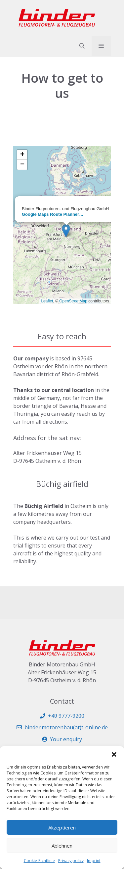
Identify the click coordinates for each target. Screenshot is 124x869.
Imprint (94, 860)
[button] (114, 754)
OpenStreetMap (73, 301)
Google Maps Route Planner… (52, 214)
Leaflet (47, 301)
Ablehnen (62, 845)
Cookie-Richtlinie (39, 860)
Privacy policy (71, 860)
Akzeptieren (62, 827)
